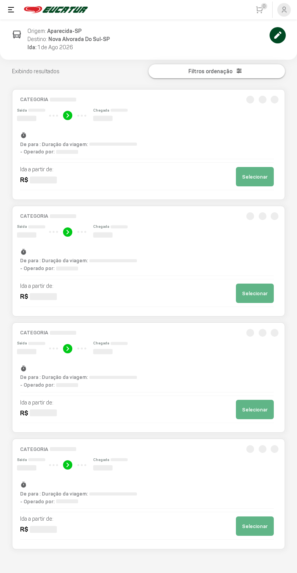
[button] (148, 144)
